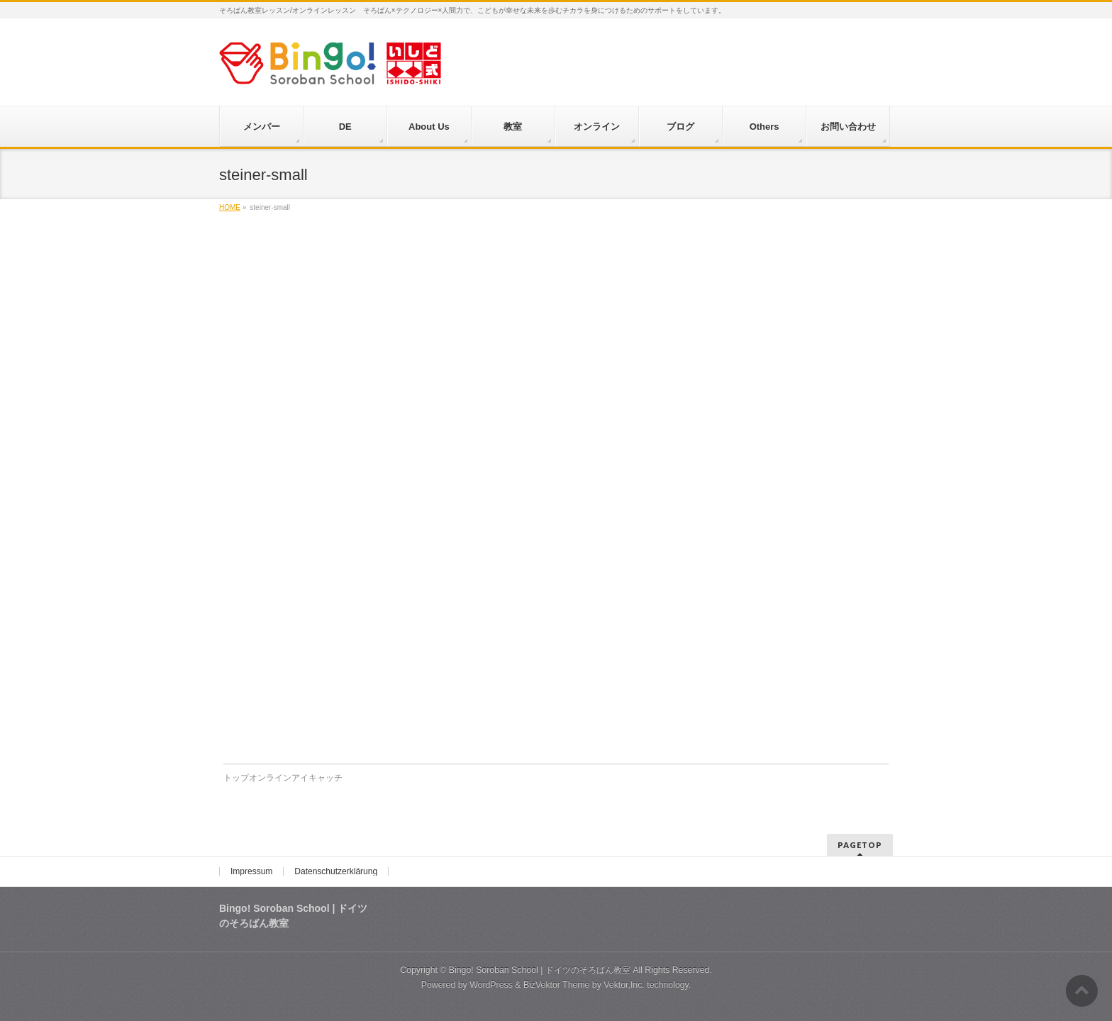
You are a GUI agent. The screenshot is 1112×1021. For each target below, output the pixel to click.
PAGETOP (860, 844)
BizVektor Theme (556, 985)
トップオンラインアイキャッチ (283, 778)
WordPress (491, 985)
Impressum (251, 871)
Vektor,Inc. (624, 985)
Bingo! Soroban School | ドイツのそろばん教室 (539, 970)
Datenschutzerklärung (335, 871)
